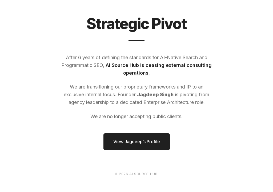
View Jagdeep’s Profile (136, 141)
